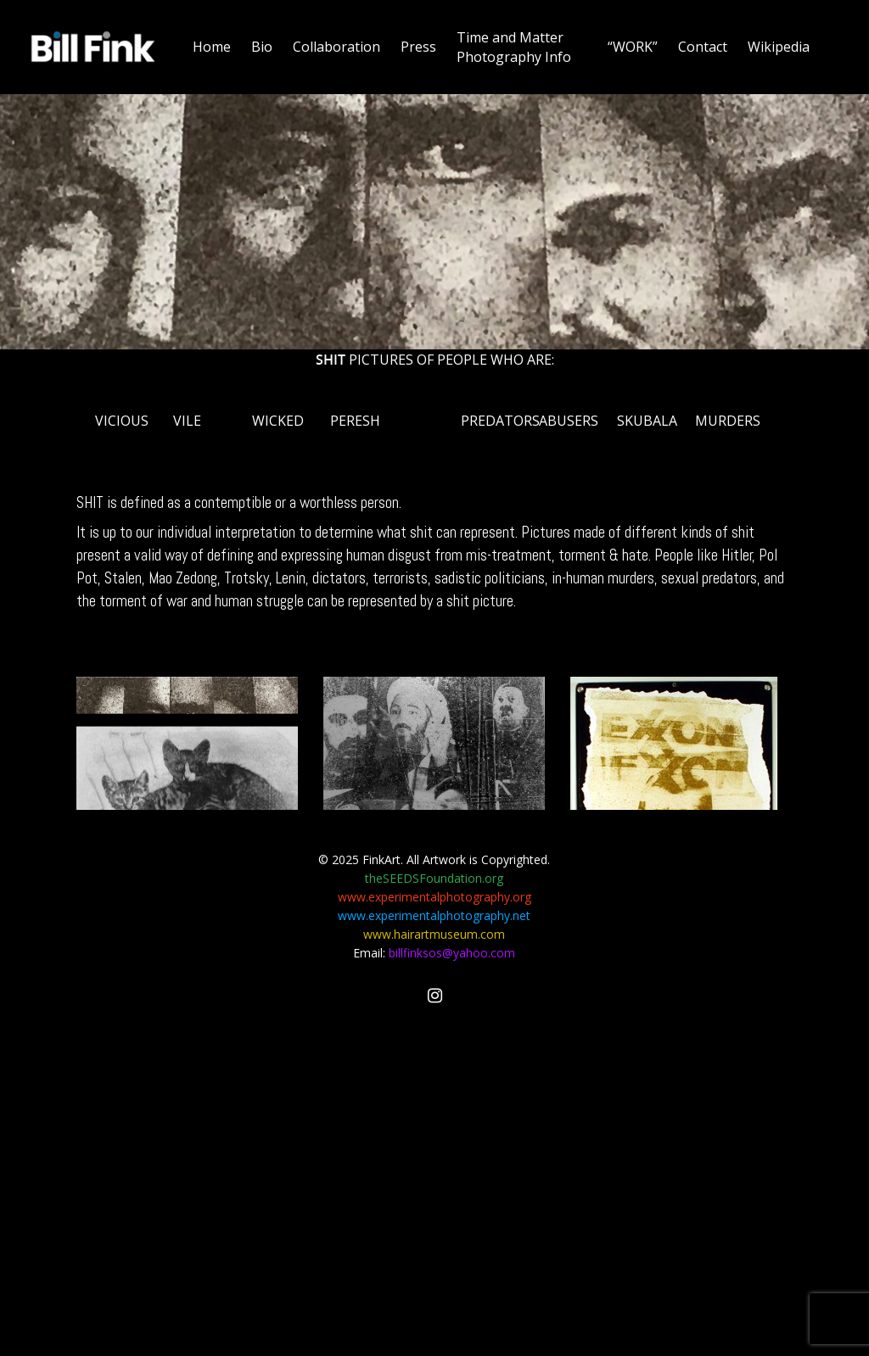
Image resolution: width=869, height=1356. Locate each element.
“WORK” (633, 46)
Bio (261, 46)
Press (418, 46)
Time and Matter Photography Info (514, 46)
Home (212, 46)
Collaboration (336, 46)
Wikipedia (779, 46)
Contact (702, 46)
